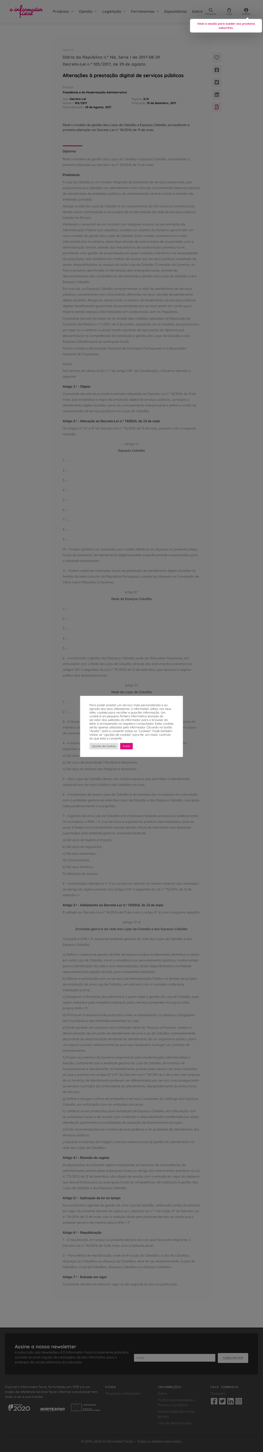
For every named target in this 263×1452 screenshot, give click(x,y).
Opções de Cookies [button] (104, 746)
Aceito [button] (126, 746)
